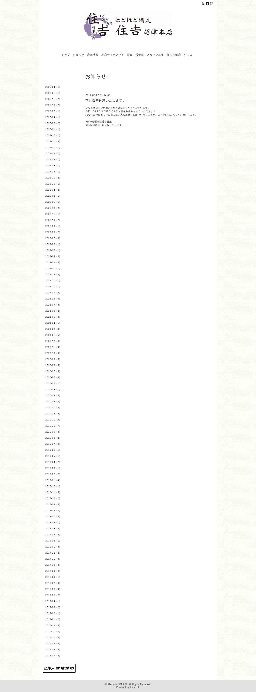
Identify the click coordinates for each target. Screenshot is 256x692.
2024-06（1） (53, 153)
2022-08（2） (53, 232)
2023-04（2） (53, 189)
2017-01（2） (53, 619)
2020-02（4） (53, 401)
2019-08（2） (53, 437)
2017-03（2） (53, 607)
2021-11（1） (53, 280)
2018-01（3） (53, 546)
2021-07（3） (53, 304)
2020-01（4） (53, 407)
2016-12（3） (53, 625)
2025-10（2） (53, 105)
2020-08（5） (53, 365)
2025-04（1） (53, 117)
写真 (130, 54)
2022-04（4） (53, 256)
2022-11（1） (53, 214)
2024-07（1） (53, 147)
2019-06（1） (53, 450)
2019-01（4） (53, 480)
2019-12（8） (53, 413)
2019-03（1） (53, 468)
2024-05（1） (53, 159)
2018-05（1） (53, 522)
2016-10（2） (53, 637)
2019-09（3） (53, 431)
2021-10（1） (53, 286)
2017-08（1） (53, 577)
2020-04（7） (53, 389)
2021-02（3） (53, 329)
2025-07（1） (53, 111)
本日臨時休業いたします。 (105, 100)
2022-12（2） (53, 208)
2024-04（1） (53, 165)
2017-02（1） (53, 613)
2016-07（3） (53, 655)
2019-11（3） (53, 419)
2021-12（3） (53, 274)
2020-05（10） (54, 383)
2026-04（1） (53, 87)
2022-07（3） (53, 238)
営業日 (139, 54)
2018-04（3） (53, 528)
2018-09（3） (53, 504)
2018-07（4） (53, 516)
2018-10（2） (53, 498)
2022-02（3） (53, 262)
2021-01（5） (53, 335)
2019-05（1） (53, 456)
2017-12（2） (53, 552)
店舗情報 (92, 54)
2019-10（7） (53, 425)
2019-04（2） (53, 462)
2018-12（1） (53, 486)
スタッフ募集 (155, 54)
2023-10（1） (53, 183)
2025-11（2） (53, 99)
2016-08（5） (53, 649)
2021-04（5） (53, 323)
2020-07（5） (53, 371)
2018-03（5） (53, 534)
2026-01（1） (53, 93)
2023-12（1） (53, 171)
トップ (66, 54)
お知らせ (78, 54)
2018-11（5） (53, 492)
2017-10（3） (53, 565)
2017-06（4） (53, 589)
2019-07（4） (53, 444)
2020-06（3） (53, 377)
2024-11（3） (53, 141)
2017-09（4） (53, 571)
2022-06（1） (53, 244)
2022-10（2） (53, 220)
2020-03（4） (53, 395)
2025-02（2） (53, 123)
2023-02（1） (53, 195)
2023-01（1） (53, 202)
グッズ (188, 54)
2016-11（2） (53, 631)
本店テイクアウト (112, 54)
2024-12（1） (53, 135)
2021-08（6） (53, 298)
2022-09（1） (53, 226)
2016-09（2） (53, 643)
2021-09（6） (53, 292)
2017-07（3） (53, 583)
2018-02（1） (53, 540)
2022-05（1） (53, 250)
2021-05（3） (53, 316)
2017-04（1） (53, 601)
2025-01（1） (53, 129)
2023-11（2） (53, 177)
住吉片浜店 (174, 54)
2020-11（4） (53, 347)
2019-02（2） (53, 474)
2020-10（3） (53, 353)
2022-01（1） (53, 268)
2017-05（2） (53, 595)
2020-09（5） (53, 359)
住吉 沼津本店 (120, 684)
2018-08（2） (53, 510)
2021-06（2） (53, 310)
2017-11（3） (53, 558)
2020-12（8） (53, 341)
